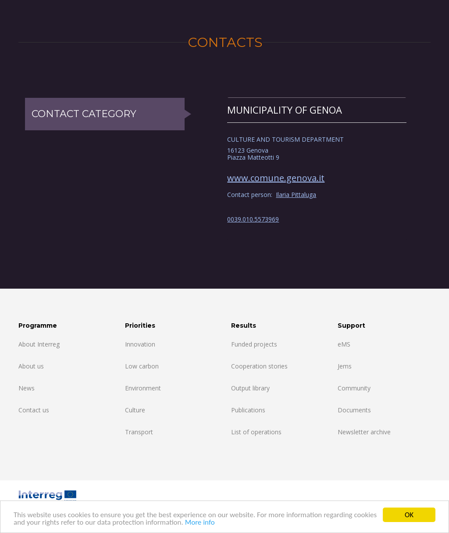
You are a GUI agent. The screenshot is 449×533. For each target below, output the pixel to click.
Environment (143, 388)
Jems (345, 366)
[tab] (316, 109)
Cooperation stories (259, 366)
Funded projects (254, 344)
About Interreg (39, 344)
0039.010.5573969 (253, 219)
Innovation (140, 344)
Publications (248, 410)
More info (200, 522)
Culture (135, 410)
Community (354, 388)
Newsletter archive (364, 432)
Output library (250, 388)
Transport (139, 432)
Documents (354, 410)
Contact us (33, 410)
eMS (344, 344)
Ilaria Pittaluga (296, 194)
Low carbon (142, 366)
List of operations (256, 432)
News (26, 388)
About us (31, 366)
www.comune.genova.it (275, 178)
